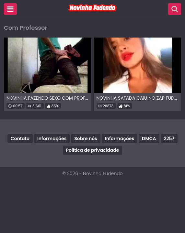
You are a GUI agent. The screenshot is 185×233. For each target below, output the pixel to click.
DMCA (149, 138)
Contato (20, 138)
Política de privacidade (92, 150)
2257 (169, 138)
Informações (51, 138)
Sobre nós (85, 138)
